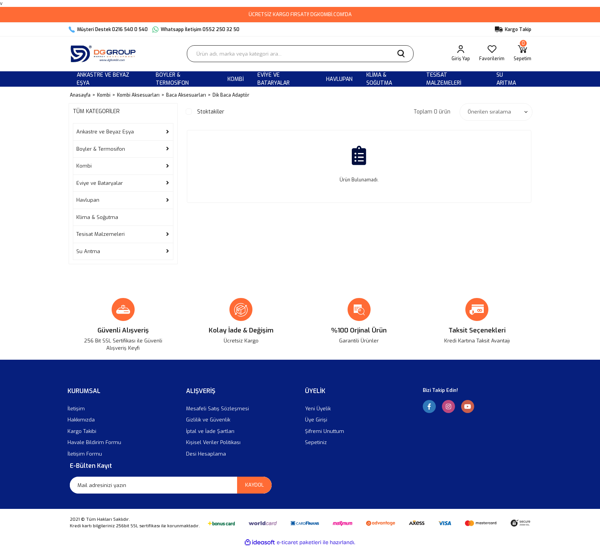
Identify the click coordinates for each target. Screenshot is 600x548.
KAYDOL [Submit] (254, 485)
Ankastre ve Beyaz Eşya (105, 131)
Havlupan (87, 200)
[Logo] (105, 53)
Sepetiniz (316, 442)
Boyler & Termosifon (100, 149)
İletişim (76, 408)
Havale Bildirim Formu (94, 442)
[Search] (300, 53)
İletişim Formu (85, 454)
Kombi (84, 166)
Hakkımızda (81, 419)
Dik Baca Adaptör (231, 95)
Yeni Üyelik (318, 408)
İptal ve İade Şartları (210, 431)
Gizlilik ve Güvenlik (208, 419)
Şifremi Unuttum (324, 431)
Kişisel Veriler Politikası (213, 442)
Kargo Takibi (82, 431)
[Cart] (522, 53)
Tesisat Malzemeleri (100, 234)
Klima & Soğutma (97, 217)
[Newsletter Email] (171, 485)
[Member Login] (461, 53)
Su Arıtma (88, 251)
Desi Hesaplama (206, 454)
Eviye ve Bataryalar (99, 183)
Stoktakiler (210, 111)
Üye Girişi (316, 419)
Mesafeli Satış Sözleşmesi (217, 408)
